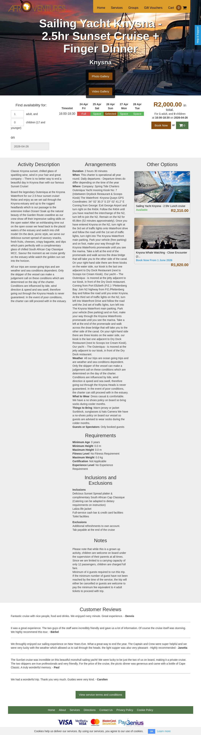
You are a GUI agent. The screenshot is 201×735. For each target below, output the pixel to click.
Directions (90, 710)
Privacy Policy (124, 710)
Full (84, 113)
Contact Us (106, 710)
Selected (110, 113)
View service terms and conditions (100, 694)
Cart (177, 7)
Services (117, 7)
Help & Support (197, 35)
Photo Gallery (100, 76)
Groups (133, 7)
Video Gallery (100, 91)
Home (101, 7)
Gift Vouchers (153, 7)
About (62, 710)
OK (151, 731)
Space (97, 113)
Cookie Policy (145, 710)
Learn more (164, 731)
